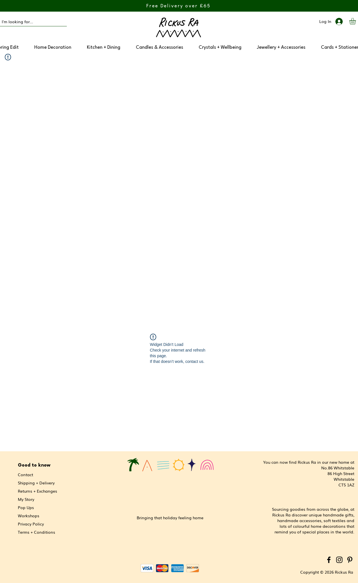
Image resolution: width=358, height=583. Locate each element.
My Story (26, 499)
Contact (25, 474)
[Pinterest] (350, 560)
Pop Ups (26, 507)
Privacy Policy (31, 524)
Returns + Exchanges (37, 491)
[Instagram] (339, 560)
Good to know (34, 465)
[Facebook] (329, 560)
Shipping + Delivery (36, 483)
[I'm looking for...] (28, 22)
